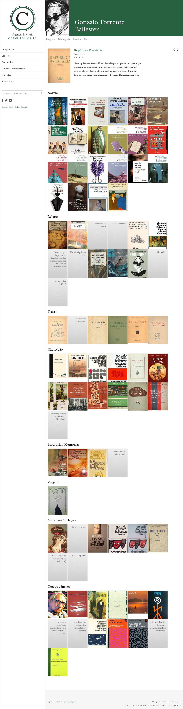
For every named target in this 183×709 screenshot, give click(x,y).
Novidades (7, 62)
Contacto (8, 81)
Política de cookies (174, 705)
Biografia (50, 39)
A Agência (8, 49)
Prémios (77, 39)
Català (11, 107)
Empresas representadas (13, 68)
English (17, 107)
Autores (6, 55)
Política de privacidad (160, 705)
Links (86, 39)
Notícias (6, 75)
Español (4, 107)
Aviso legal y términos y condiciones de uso (138, 705)
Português (24, 107)
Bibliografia (64, 39)
